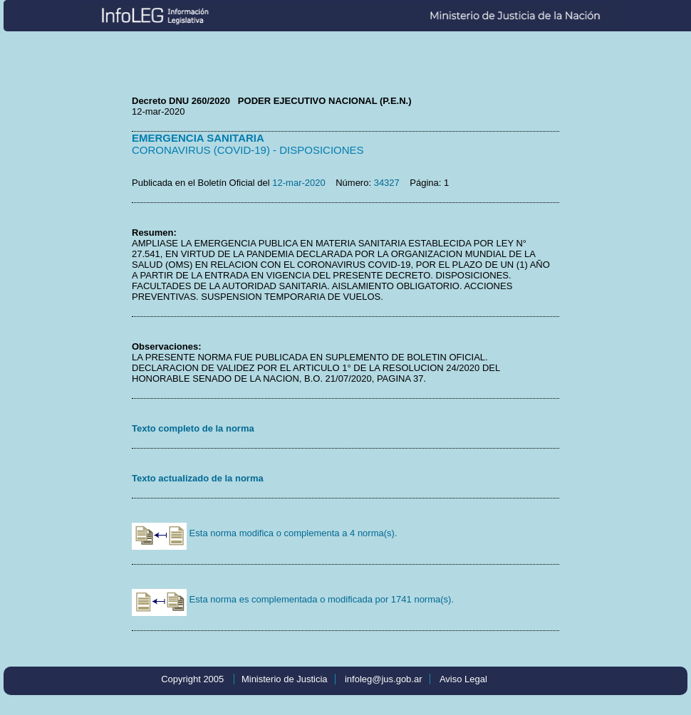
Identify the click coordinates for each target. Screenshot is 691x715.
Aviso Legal (463, 679)
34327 (387, 182)
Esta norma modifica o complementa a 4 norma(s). (265, 533)
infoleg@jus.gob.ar (383, 679)
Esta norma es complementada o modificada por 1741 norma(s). (293, 599)
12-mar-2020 (298, 182)
